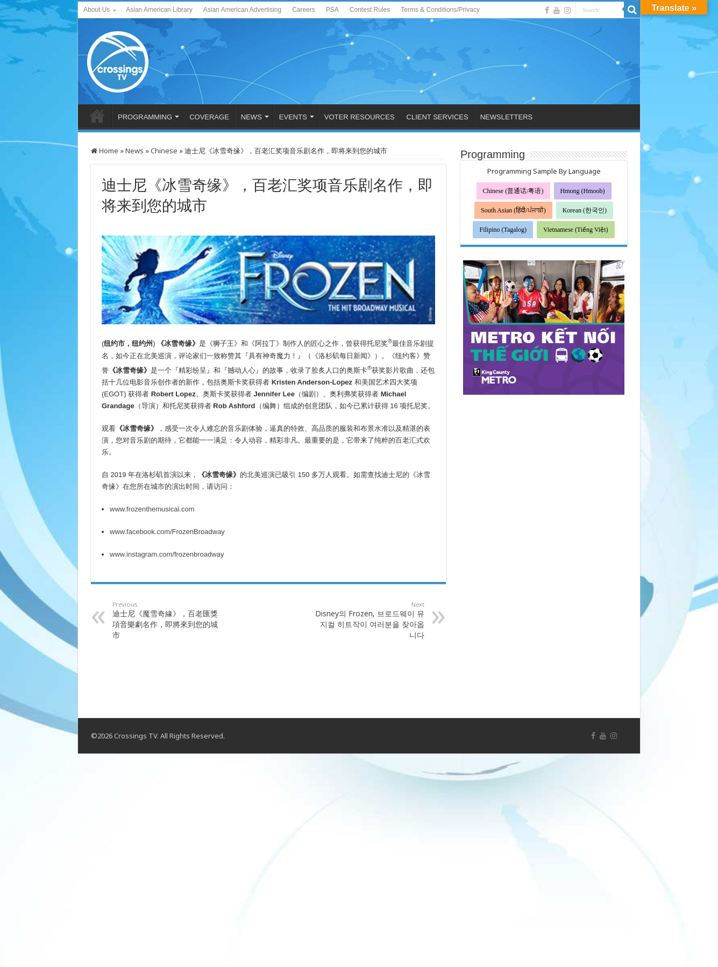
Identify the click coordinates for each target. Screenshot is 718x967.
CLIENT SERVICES (437, 117)
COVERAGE (209, 117)
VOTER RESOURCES (359, 117)
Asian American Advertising (242, 9)
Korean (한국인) (585, 210)
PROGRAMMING (145, 117)
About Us (96, 9)
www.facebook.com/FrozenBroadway (167, 532)
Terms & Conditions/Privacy (440, 9)
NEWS (251, 117)
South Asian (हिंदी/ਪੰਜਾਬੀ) (513, 210)
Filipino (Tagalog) (502, 229)
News (134, 150)
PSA (332, 9)
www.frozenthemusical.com (152, 509)
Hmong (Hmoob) (582, 191)
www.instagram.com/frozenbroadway (167, 554)
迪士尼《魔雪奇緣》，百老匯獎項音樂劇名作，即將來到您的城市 (167, 620)
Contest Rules (370, 9)
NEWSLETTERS (506, 117)
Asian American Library (159, 9)
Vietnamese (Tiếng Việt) (575, 229)
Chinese (164, 150)
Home (104, 150)
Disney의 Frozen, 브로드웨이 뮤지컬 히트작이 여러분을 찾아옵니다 (369, 620)
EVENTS (293, 117)
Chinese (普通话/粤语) (513, 191)
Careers (303, 9)
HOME (97, 115)
